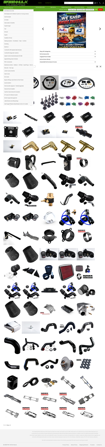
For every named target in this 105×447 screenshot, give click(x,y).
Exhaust (6, 31)
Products (92, 445)
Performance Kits (40, 7)
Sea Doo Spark (7, 16)
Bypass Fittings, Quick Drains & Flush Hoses (13, 79)
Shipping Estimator (83, 445)
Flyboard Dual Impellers (9, 89)
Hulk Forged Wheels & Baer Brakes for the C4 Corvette (16, 104)
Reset (100, 9)
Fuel (5, 28)
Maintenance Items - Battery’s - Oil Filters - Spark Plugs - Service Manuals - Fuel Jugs (18, 66)
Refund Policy (74, 445)
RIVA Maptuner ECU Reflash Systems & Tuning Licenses (16, 13)
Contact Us (48, 3)
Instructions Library (79, 7)
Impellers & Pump (8, 37)
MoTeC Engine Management (10, 98)
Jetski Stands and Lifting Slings (11, 101)
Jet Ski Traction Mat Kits (9, 70)
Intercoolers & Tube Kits (9, 22)
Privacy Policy (66, 445)
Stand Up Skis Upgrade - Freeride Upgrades (14, 86)
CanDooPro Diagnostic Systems (11, 53)
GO (96, 9)
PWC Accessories (8, 62)
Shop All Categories (8, 8)
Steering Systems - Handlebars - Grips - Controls (15, 40)
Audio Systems (7, 83)
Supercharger (7, 25)
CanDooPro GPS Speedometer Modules (13, 50)
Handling (6, 44)
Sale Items (53, 7)
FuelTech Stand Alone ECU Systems (12, 92)
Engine (5, 34)
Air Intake (6, 19)
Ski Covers (6, 76)
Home (40, 3)
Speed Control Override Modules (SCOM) (13, 56)
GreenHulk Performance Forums (68, 62)
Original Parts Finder (68, 56)
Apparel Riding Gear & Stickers (11, 59)
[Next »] (9, 425)
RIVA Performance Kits (9, 10)
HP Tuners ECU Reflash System (11, 95)
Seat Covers (7, 73)
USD (96, 3)
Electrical (6, 47)
